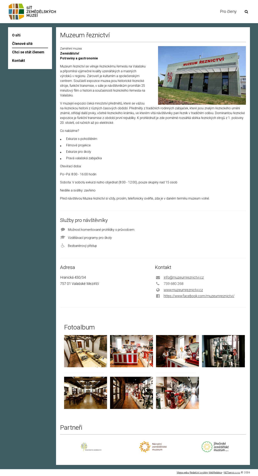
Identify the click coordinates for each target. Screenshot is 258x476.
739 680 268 (173, 284)
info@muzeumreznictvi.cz (184, 277)
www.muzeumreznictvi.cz (183, 290)
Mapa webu (183, 472)
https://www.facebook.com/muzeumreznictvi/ (199, 296)
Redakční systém (199, 472)
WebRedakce (215, 472)
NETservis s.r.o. (232, 472)
